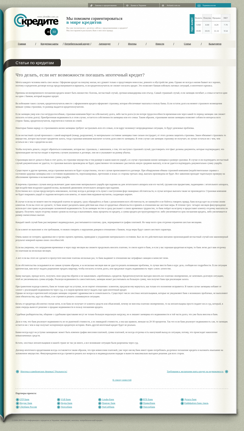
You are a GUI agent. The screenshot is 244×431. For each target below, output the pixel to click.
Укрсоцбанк (149, 406)
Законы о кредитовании (106, 5)
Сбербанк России (28, 406)
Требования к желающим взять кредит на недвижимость (195, 371)
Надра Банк (66, 403)
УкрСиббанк (108, 406)
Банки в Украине (138, 5)
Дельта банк (190, 399)
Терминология (209, 5)
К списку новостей (122, 380)
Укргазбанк (66, 406)
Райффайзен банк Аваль (196, 403)
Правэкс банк (108, 403)
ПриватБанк (149, 403)
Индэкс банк (25, 403)
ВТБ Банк (148, 399)
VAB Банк (66, 399)
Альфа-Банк (108, 399)
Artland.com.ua (173, 5)
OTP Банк (24, 399)
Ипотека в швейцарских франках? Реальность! (43, 371)
